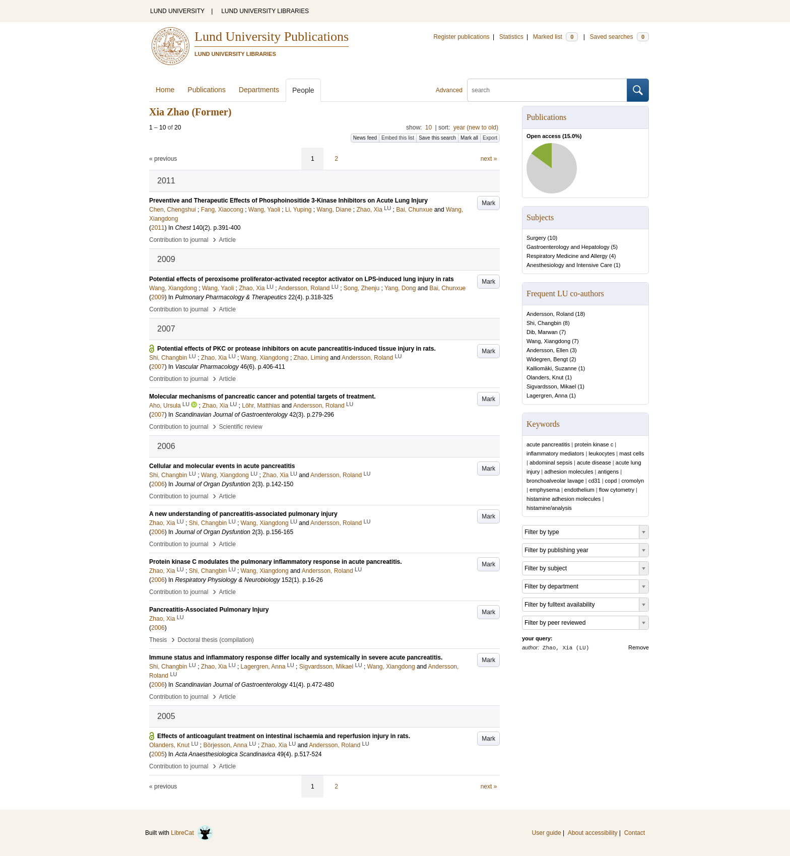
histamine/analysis (549, 508)
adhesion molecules (568, 472)
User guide (546, 832)
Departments (259, 90)
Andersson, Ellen (547, 350)
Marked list (555, 36)
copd (611, 481)
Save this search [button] (437, 138)
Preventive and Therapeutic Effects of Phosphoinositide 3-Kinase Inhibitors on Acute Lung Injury (288, 200)
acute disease (594, 462)
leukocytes (601, 453)
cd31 (594, 481)
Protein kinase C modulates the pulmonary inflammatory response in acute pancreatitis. (275, 561)
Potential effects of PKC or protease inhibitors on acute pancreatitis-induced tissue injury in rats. (296, 348)
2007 (158, 366)
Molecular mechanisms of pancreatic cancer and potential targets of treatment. (262, 396)
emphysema (545, 490)
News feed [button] (365, 138)
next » (489, 158)
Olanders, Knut (544, 377)
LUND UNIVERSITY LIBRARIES (265, 11)
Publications (206, 90)
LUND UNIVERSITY (177, 11)
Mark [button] (488, 203)
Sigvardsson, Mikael (551, 386)
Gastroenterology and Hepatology (568, 247)
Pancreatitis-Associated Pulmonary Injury (209, 609)
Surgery (536, 238)
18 (580, 314)
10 (428, 127)
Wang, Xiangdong (548, 341)
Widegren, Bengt (547, 359)
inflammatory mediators (555, 453)
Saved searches (619, 36)
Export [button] (490, 138)
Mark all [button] (469, 138)
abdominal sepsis (551, 462)
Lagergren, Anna (546, 395)
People (303, 90)
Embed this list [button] (397, 138)
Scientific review (240, 426)
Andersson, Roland (550, 314)
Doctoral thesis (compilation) (215, 639)
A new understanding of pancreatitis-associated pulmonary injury (243, 513)
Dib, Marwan (542, 332)
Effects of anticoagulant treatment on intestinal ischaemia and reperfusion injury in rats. (283, 736)
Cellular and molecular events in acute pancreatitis (222, 466)
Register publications (461, 36)
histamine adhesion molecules (563, 499)
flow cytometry (616, 490)
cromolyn (632, 481)
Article (227, 239)
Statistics (511, 36)
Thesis (158, 639)
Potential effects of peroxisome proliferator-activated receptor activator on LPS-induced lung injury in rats (301, 279)
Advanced (449, 90)
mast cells (631, 453)
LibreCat (192, 833)
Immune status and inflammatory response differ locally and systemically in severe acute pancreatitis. (295, 657)
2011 (158, 227)
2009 (158, 297)
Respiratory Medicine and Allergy (567, 256)
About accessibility (593, 832)
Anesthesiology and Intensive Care (569, 265)
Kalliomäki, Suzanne (551, 368)
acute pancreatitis (548, 444)
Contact (634, 832)
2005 (158, 754)
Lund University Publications (271, 36)
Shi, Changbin (543, 323)
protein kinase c (593, 444)
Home (165, 90)
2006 (158, 484)
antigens (608, 472)
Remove (638, 647)
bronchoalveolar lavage (555, 481)
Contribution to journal (178, 239)
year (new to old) (475, 127)
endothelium (579, 490)
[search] (547, 90)
